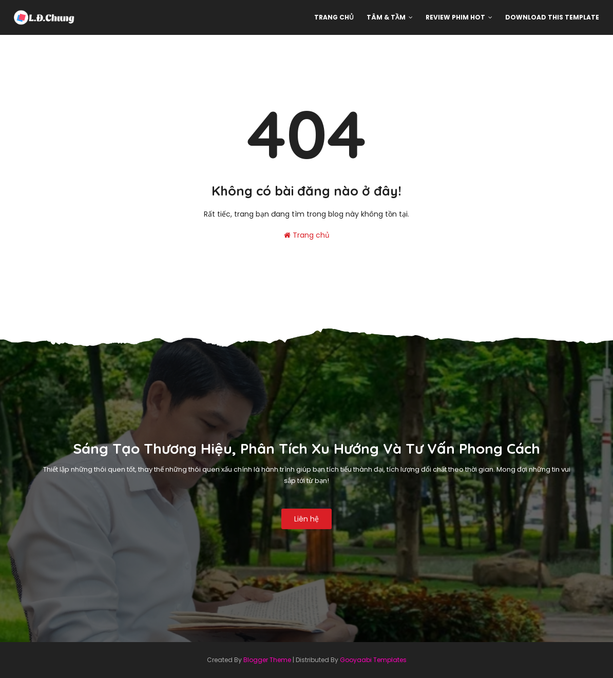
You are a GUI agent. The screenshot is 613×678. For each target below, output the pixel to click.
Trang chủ (307, 235)
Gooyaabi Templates (373, 659)
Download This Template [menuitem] (552, 17)
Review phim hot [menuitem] (455, 17)
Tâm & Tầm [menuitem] (386, 17)
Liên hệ (306, 519)
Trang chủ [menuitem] (334, 17)
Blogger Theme (267, 659)
